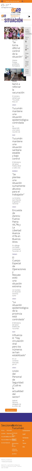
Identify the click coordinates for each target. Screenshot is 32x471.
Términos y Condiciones (6, 459)
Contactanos (26, 430)
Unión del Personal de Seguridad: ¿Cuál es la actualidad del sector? (18, 383)
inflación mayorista (15, 449)
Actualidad (4, 436)
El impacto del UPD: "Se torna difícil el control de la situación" (17, 43)
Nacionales (4, 439)
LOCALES (14, 27)
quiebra (14, 453)
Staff (24, 434)
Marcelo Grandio (14, 439)
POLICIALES (14, 254)
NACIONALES (15, 171)
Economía (4, 443)
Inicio (2, 430)
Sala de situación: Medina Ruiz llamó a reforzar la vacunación (18, 82)
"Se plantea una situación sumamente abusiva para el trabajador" (18, 184)
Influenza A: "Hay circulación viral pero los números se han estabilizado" (19, 345)
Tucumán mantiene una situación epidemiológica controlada (20, 115)
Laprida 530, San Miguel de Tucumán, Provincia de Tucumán (10, 465)
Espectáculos (10, 436)
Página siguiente (10, 410)
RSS (24, 447)
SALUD (13, 135)
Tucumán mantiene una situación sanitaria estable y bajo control (17, 148)
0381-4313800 (4, 467)
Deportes (9, 433)
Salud (8, 443)
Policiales (9, 430)
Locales (3, 433)
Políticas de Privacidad (7, 461)
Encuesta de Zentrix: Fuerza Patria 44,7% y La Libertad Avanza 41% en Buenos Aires (17, 226)
